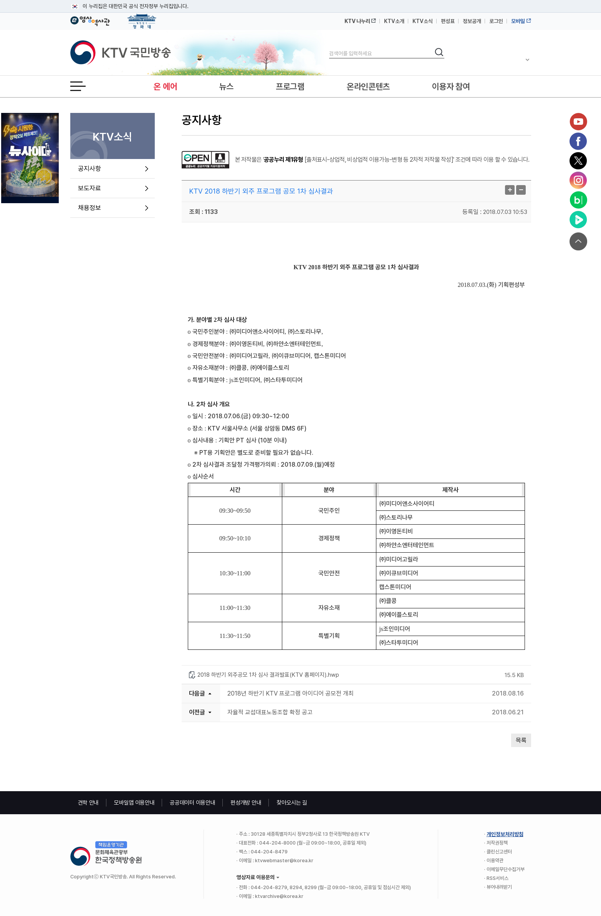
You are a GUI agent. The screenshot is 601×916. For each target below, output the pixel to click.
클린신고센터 (499, 852)
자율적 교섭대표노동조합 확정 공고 (270, 712)
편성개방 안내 (245, 802)
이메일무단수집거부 (506, 869)
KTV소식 (422, 21)
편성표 (448, 21)
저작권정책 (497, 843)
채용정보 (89, 208)
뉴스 (226, 86)
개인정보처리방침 (505, 834)
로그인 (496, 21)
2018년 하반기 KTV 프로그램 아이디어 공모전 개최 (290, 693)
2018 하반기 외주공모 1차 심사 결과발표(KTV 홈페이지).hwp (268, 674)
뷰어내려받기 (499, 887)
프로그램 (290, 86)
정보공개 (472, 21)
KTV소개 (394, 21)
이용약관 (495, 860)
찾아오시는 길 (291, 802)
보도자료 (89, 188)
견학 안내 (88, 802)
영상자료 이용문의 (256, 877)
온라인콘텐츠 (368, 86)
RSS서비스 (497, 878)
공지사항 (89, 168)
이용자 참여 (451, 86)
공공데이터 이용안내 (192, 802)
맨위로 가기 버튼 (578, 241)
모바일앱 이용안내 (134, 802)
